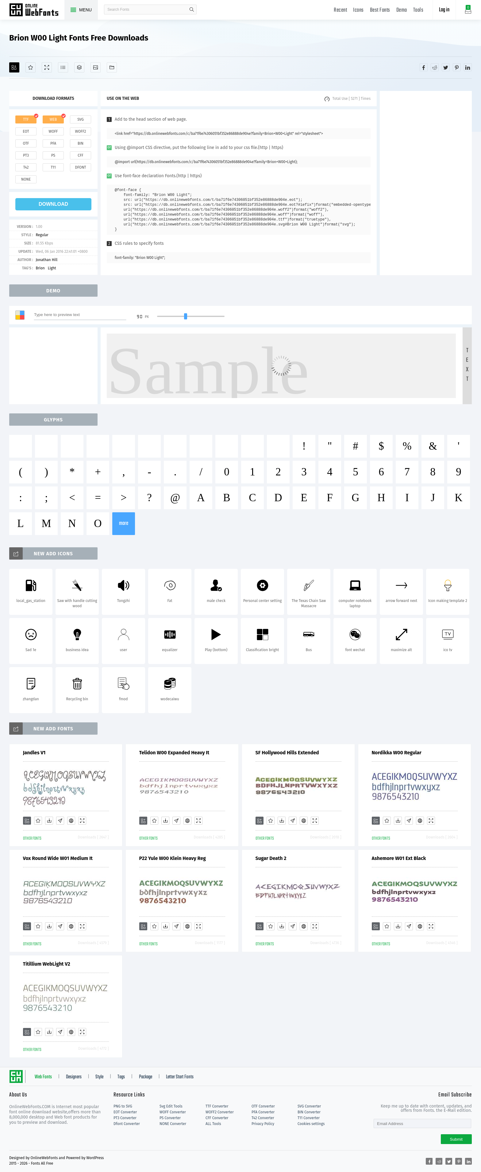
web (53, 119)
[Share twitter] (446, 67)
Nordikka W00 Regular (396, 753)
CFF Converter (217, 1118)
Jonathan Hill (46, 260)
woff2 (80, 131)
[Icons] (95, 67)
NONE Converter (173, 1124)
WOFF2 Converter (220, 1112)
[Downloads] (49, 821)
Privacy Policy (263, 1124)
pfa (53, 143)
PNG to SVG (123, 1106)
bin (80, 143)
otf (26, 143)
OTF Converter (263, 1106)
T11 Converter (309, 1118)
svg (80, 119)
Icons (358, 10)
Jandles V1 (34, 753)
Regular (42, 235)
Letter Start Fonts (180, 1077)
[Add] (14, 67)
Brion (40, 268)
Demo (401, 10)
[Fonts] (112, 67)
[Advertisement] (426, 183)
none (26, 179)
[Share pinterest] (457, 67)
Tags (121, 1077)
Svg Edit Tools (171, 1106)
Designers (74, 1077)
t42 (26, 167)
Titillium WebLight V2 (46, 964)
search (191, 9)
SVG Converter (309, 1106)
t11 (53, 167)
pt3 (26, 155)
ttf (26, 119)
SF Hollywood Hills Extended (287, 753)
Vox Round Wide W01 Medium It (58, 858)
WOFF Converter (173, 1112)
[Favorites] (30, 67)
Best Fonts (380, 10)
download (53, 204)
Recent (340, 10)
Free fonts (36, 10)
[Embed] (71, 821)
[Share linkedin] (468, 67)
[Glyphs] (63, 67)
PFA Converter (263, 1112)
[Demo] (47, 67)
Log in (444, 10)
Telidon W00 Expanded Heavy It (174, 753)
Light (52, 268)
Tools (418, 10)
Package (145, 1077)
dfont (80, 167)
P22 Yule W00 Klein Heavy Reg (172, 858)
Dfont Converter (127, 1124)
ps (53, 155)
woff (53, 131)
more (123, 523)
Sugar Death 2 (271, 858)
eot (26, 131)
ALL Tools (213, 1124)
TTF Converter (217, 1106)
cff (80, 155)
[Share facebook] (424, 67)
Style (99, 1077)
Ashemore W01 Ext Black (399, 858)
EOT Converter (125, 1112)
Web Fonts (43, 1077)
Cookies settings (311, 1124)
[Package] (79, 67)
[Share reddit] (435, 67)
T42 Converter (263, 1118)
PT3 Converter (125, 1118)
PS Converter (170, 1118)
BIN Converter (309, 1112)
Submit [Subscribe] (456, 1139)
